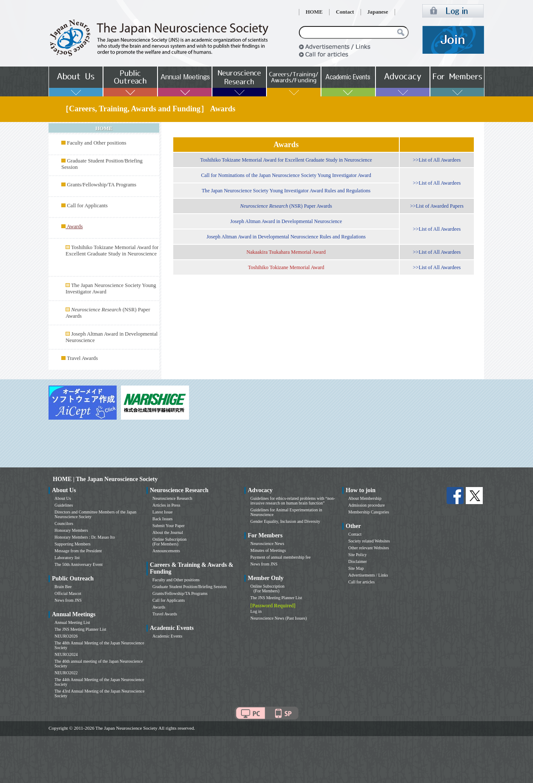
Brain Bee (63, 586)
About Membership (364, 498)
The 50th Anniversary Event (78, 564)
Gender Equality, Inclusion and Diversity (285, 521)
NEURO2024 (65, 654)
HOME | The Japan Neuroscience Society (105, 479)
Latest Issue (162, 512)
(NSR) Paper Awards (286, 206)
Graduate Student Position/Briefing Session (189, 586)
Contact (345, 12)
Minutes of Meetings (268, 550)
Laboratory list (67, 557)
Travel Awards (82, 358)
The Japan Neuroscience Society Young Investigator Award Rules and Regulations (286, 191)
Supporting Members (72, 544)
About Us (62, 498)
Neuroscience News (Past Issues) (278, 618)
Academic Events (167, 636)
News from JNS (68, 600)
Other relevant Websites (368, 547)
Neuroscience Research (172, 498)
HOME (314, 12)
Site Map (356, 568)
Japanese (377, 12)
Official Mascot (67, 593)
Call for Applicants (87, 206)
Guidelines (63, 505)
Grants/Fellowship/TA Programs (101, 185)
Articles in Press (166, 505)
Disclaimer (357, 561)
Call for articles (361, 582)
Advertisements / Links (368, 575)
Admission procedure (366, 505)
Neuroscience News (267, 543)
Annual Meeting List (72, 622)
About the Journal (167, 532)
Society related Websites (369, 541)
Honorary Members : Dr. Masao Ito (84, 537)
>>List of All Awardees (437, 160)
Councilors (63, 523)
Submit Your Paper (168, 525)
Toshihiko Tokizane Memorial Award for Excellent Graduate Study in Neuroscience (112, 250)
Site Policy (357, 554)
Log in (255, 611)
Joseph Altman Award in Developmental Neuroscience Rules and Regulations (286, 237)
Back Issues (162, 518)
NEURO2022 (65, 672)
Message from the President (78, 550)
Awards (158, 607)
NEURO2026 (65, 636)
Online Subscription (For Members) (169, 541)
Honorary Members (71, 530)
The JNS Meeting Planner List (80, 629)
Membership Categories (368, 512)
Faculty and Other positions (96, 143)
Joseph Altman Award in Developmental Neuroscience (286, 221)
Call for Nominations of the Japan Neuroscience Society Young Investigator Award (286, 175)
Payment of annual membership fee (280, 557)
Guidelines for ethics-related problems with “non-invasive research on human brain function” (292, 500)
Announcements (166, 550)
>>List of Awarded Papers (437, 206)
